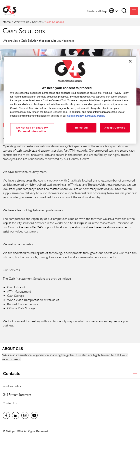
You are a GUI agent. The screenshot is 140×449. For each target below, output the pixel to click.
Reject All (81, 127)
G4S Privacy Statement (17, 394)
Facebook (6, 415)
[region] (70, 100)
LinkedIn (15, 415)
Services (37, 21)
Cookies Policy (12, 386)
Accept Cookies (114, 127)
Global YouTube (34, 415)
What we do (21, 21)
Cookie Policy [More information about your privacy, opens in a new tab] (75, 115)
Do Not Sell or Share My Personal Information (32, 129)
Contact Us (10, 403)
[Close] (130, 61)
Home (7, 21)
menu (134, 11)
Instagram (24, 415)
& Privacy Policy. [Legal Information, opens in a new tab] (95, 115)
